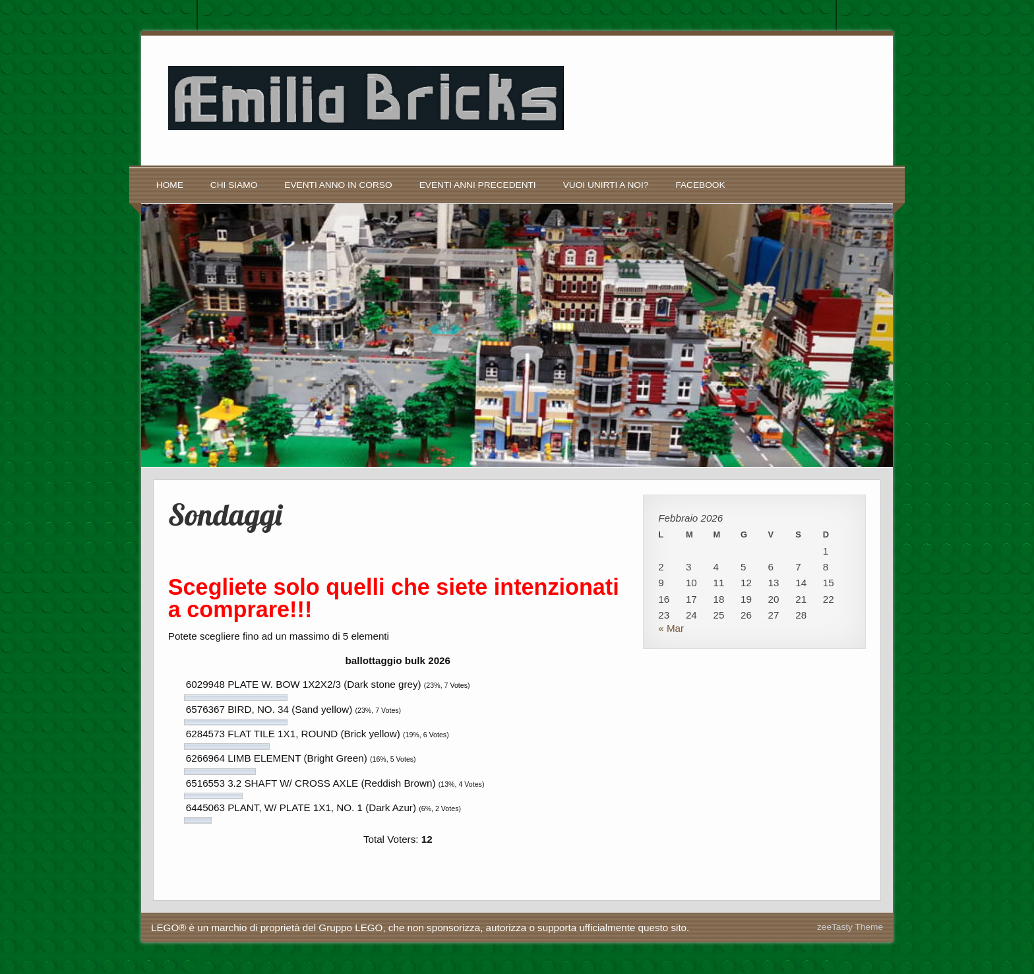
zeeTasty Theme (850, 927)
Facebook (700, 185)
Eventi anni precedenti (477, 185)
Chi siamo (233, 185)
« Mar (671, 628)
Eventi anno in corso (338, 185)
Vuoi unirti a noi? (606, 185)
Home (169, 185)
